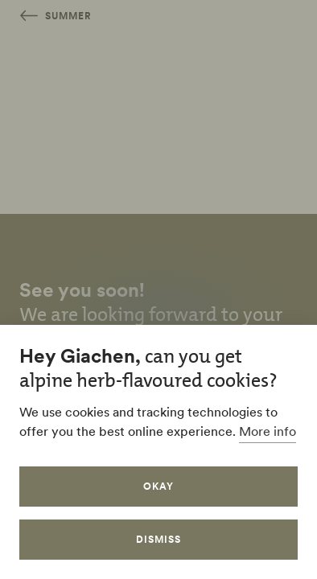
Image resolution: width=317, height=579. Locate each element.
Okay (158, 486)
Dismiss (158, 539)
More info (267, 431)
